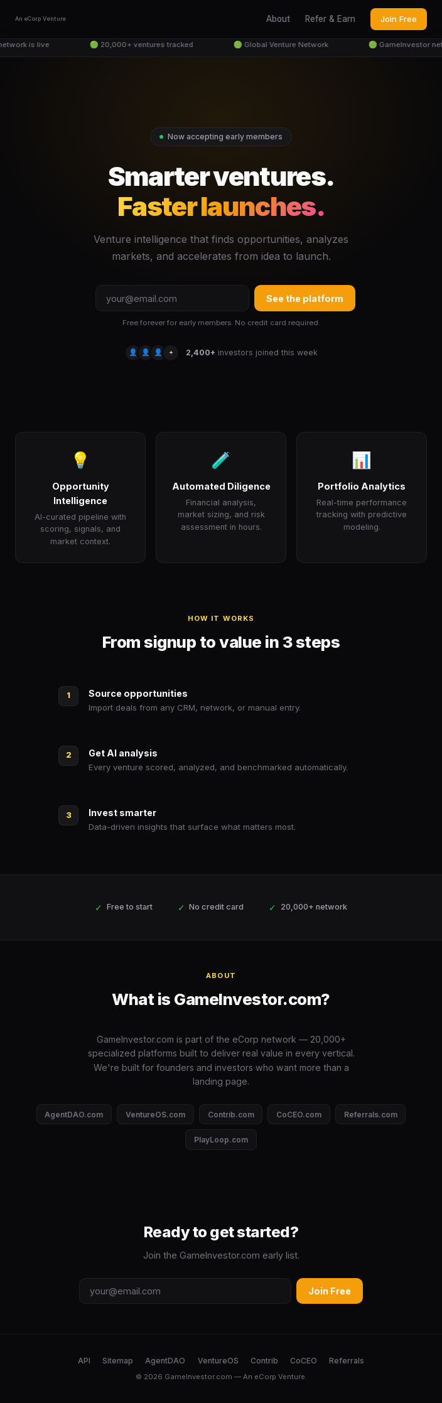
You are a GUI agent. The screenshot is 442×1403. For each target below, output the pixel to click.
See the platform (304, 298)
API (84, 1360)
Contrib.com (231, 1114)
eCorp (265, 1376)
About (278, 19)
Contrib (264, 1360)
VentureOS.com (155, 1114)
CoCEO (303, 1360)
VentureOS (218, 1360)
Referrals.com (370, 1114)
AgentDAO (165, 1360)
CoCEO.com (298, 1114)
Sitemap (117, 1360)
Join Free (398, 19)
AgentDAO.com (74, 1114)
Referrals (346, 1360)
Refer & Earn (330, 19)
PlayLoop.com (221, 1139)
